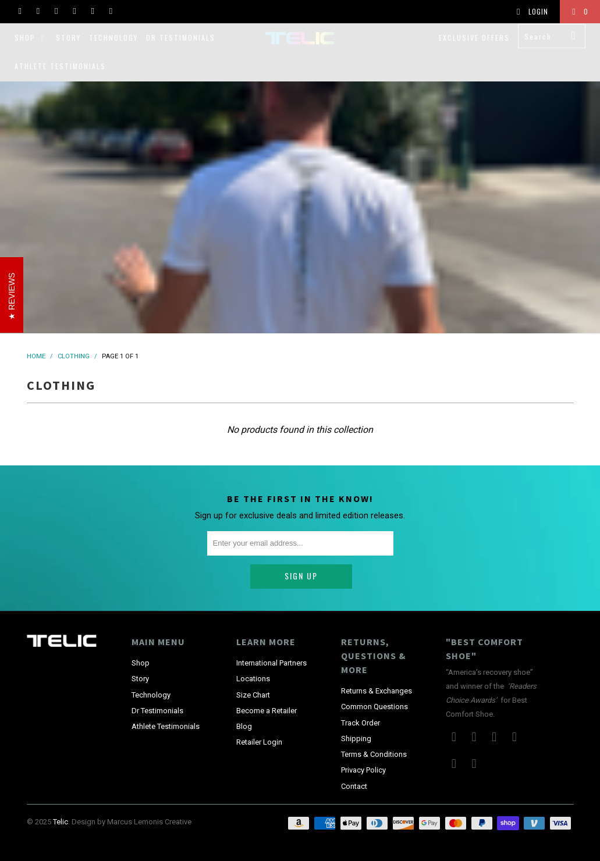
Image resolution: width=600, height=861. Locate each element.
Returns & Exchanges (376, 664)
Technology (113, 37)
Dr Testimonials (180, 37)
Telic (60, 795)
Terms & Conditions (374, 728)
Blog (244, 700)
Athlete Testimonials (60, 66)
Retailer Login (259, 715)
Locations (253, 652)
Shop (31, 37)
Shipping (356, 711)
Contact (354, 759)
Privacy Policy (363, 743)
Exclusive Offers (474, 37)
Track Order (360, 696)
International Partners (271, 636)
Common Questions (374, 680)
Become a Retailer (266, 683)
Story (68, 37)
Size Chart (253, 668)
